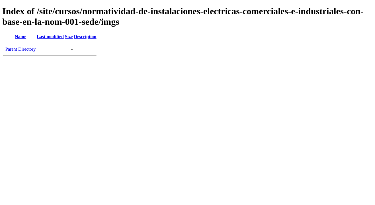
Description (85, 36)
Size (69, 36)
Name (20, 36)
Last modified (50, 36)
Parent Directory (20, 49)
